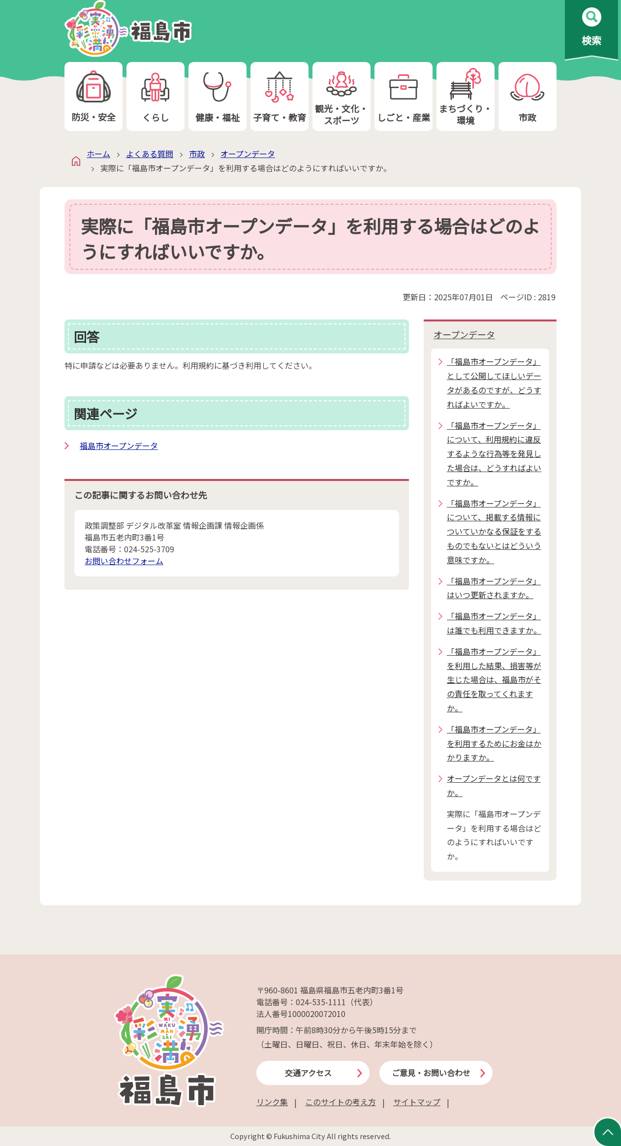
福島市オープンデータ (119, 445)
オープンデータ (247, 153)
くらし (155, 97)
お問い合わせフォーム (124, 561)
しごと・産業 (403, 97)
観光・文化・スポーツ (341, 97)
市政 (527, 97)
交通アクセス (308, 1073)
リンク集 (272, 1102)
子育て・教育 (279, 97)
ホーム (98, 153)
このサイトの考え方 (340, 1102)
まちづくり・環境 (465, 97)
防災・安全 (93, 96)
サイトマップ (416, 1102)
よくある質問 (149, 153)
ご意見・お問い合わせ (431, 1073)
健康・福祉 (217, 97)
